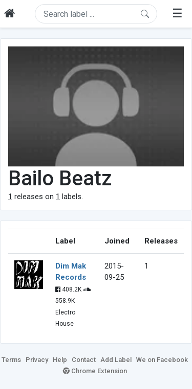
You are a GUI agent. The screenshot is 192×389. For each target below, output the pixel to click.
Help (60, 359)
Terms (11, 359)
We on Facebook (162, 359)
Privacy (37, 359)
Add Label (116, 359)
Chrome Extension (95, 371)
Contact (84, 359)
